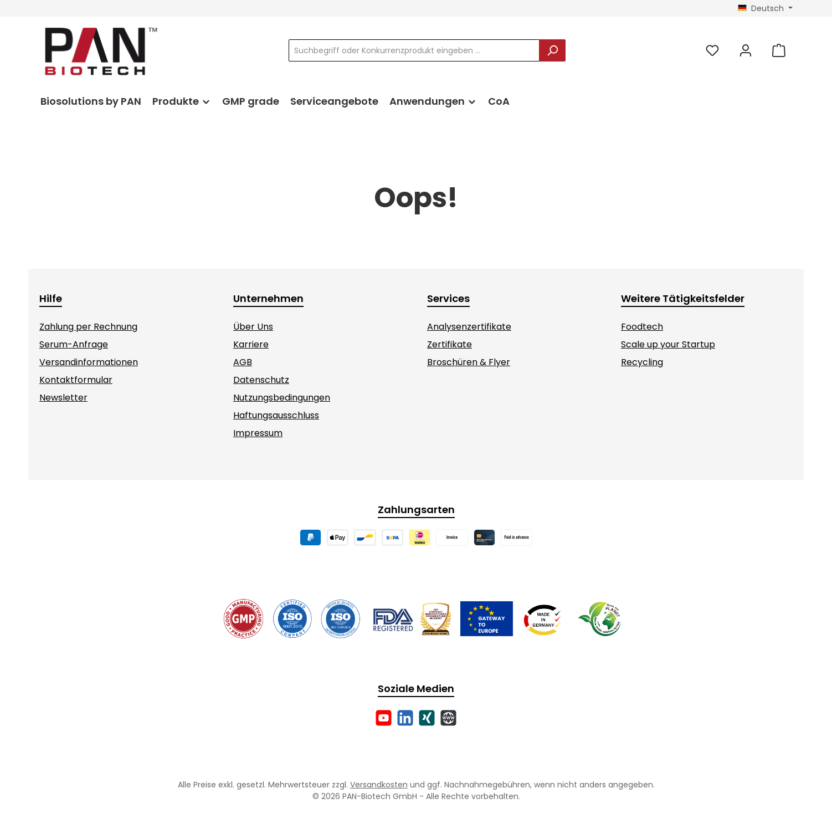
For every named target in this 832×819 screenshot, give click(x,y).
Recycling (642, 362)
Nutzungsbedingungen (281, 397)
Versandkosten (379, 784)
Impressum (258, 433)
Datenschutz (261, 379)
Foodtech (642, 326)
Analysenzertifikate (469, 326)
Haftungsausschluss (276, 415)
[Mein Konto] (745, 50)
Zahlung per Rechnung (88, 326)
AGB (242, 362)
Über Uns (253, 326)
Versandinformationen (88, 362)
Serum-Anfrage (73, 344)
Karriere (251, 344)
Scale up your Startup (668, 344)
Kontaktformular (75, 379)
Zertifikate (449, 344)
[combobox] (414, 50)
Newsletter (63, 397)
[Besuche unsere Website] (448, 718)
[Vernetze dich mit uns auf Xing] (426, 718)
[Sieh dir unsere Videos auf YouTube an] (383, 718)
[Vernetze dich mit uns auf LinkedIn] (405, 718)
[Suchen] (552, 50)
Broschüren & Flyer (468, 362)
